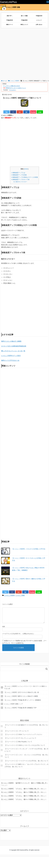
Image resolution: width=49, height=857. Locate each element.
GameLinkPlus (8, 2)
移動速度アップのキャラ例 (20, 179)
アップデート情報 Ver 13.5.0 (11, 86)
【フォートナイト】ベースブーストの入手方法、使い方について (26, 763)
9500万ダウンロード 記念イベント (16, 88)
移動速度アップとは (18, 172)
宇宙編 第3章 (24, 20)
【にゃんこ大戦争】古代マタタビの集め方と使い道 (21, 695)
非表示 (26, 169)
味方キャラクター (20, 182)
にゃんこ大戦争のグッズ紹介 (11, 355)
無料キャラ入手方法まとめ (10, 360)
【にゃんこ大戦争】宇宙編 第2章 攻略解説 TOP (20, 710)
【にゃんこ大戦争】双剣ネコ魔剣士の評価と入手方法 (28, 580)
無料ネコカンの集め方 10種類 (11, 341)
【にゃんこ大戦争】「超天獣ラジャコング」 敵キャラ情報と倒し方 (23, 785)
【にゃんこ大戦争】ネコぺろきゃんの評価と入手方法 (28, 559)
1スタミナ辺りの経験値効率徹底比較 (13, 346)
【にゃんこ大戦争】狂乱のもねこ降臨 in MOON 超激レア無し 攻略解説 (28, 569)
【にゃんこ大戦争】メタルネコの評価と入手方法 (28, 549)
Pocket (33, 112)
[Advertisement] (24, 54)
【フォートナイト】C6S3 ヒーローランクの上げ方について (25, 748)
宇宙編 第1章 (39, 15)
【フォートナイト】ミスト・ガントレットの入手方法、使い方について (26, 758)
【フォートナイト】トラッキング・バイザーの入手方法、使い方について (26, 752)
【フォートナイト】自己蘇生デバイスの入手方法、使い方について (26, 729)
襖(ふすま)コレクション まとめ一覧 (13, 351)
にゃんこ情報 (20, 595)
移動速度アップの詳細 (18, 175)
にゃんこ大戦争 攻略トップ (13, 706)
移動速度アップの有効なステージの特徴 (24, 177)
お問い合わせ (39, 24)
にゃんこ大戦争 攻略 (10, 7)
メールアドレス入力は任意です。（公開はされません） (18, 636)
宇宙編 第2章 (9, 20)
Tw (6, 112)
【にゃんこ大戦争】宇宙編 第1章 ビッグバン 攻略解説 (22, 702)
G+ (20, 112)
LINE (40, 112)
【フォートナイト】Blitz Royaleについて (18, 744)
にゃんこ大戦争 (9, 595)
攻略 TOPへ (9, 15)
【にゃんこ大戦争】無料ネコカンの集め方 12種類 (21, 699)
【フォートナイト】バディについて (17, 733)
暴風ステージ (9, 24)
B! (26, 112)
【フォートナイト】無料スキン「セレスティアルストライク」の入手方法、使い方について (26, 768)
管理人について (24, 24)
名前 (3, 629)
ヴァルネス (12, 90)
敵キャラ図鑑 (24, 15)
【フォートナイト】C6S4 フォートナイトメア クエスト (23, 737)
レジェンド (39, 20)
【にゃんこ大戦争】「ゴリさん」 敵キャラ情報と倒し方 (20, 791)
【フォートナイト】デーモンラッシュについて (20, 741)
